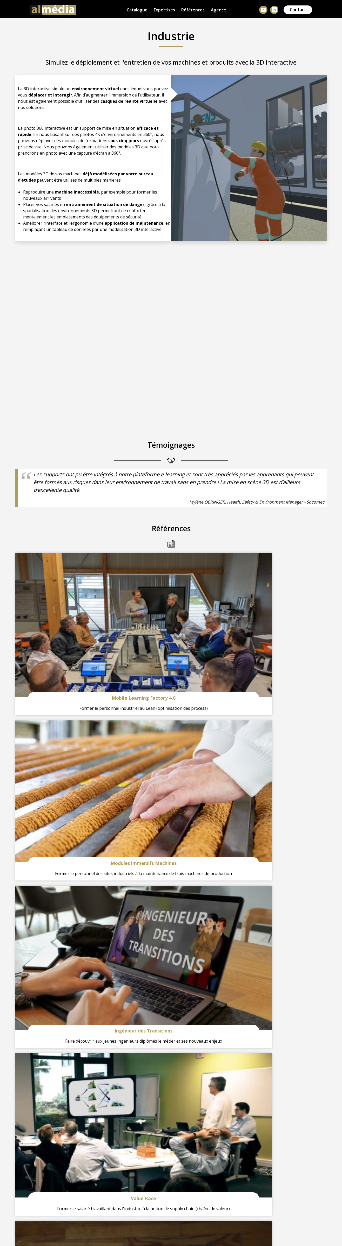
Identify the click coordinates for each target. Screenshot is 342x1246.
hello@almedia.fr (131, 1105)
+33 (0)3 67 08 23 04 (52, 1105)
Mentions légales (66, 1230)
